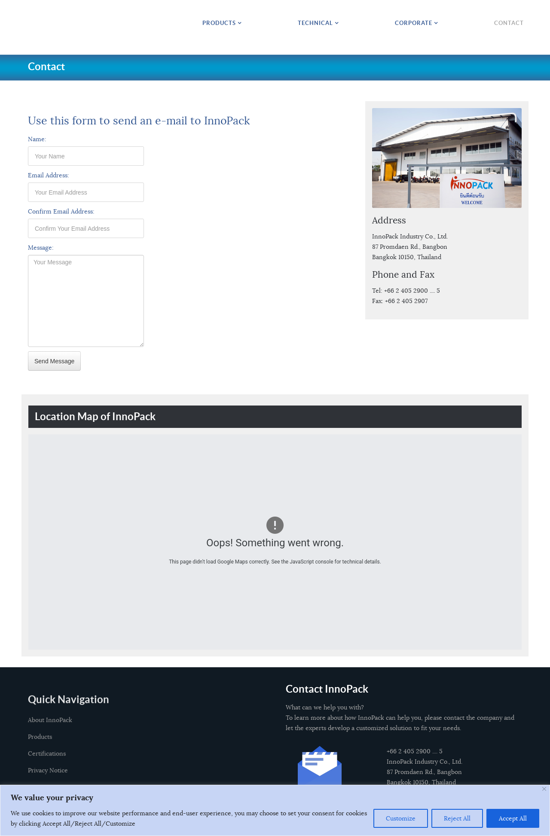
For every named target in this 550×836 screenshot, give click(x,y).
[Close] (544, 789)
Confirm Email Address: (61, 211)
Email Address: (48, 175)
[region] (275, 810)
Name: (37, 139)
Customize (401, 818)
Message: (41, 247)
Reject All (457, 818)
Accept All (513, 818)
